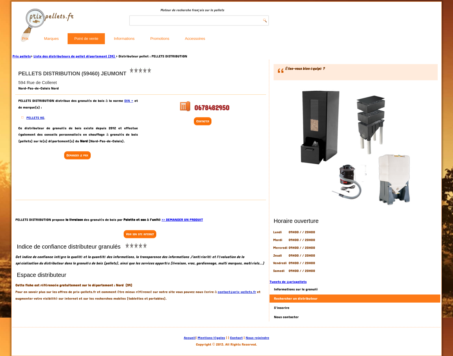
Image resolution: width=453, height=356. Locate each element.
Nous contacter (286, 317)
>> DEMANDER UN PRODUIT (182, 219)
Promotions (159, 38)
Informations (124, 38)
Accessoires (195, 38)
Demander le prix (77, 155)
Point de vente (86, 38)
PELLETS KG (35, 117)
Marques (51, 38)
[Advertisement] (78, 180)
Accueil (189, 337)
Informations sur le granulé (296, 289)
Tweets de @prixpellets (288, 281)
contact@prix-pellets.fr (237, 291)
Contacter (202, 121)
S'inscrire (281, 307)
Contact (236, 337)
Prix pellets (21, 56)
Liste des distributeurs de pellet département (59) (75, 56)
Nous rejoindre (257, 337)
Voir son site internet (140, 234)
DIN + (128, 100)
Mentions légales (211, 337)
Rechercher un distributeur (296, 298)
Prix (25, 38)
